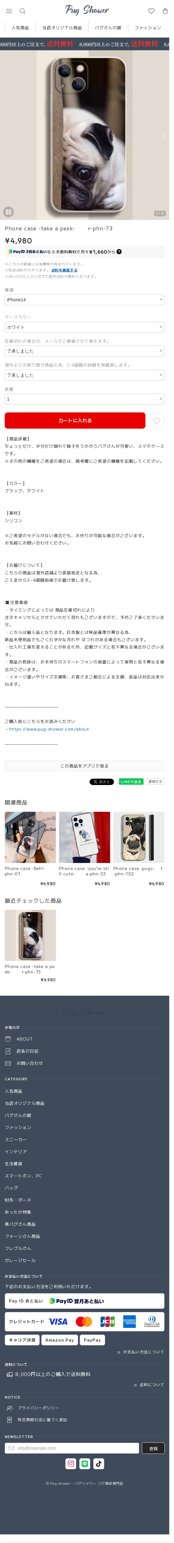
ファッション (148, 28)
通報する (155, 781)
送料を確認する (64, 269)
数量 (9, 389)
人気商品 (20, 28)
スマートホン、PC (23, 1176)
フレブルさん (18, 1248)
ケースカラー (18, 317)
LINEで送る (131, 781)
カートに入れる (75, 420)
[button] (9, 11)
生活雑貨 (14, 1164)
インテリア (16, 1151)
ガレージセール (20, 1260)
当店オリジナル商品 (62, 28)
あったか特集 (18, 1212)
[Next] (163, 136)
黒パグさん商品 (20, 1224)
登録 (153, 1448)
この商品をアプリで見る (84, 766)
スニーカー (16, 1139)
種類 (9, 290)
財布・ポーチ (18, 1200)
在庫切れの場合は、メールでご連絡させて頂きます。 (58, 341)
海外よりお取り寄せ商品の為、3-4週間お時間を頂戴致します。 (68, 365)
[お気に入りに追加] (156, 420)
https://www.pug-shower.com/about (49, 729)
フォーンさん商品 (22, 1236)
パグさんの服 (108, 28)
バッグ (11, 1188)
